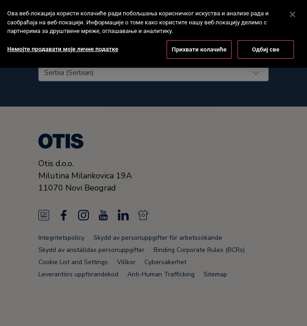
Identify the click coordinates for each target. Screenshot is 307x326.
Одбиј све (265, 34)
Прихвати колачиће (199, 34)
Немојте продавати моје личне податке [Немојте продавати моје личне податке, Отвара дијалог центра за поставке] (62, 34)
